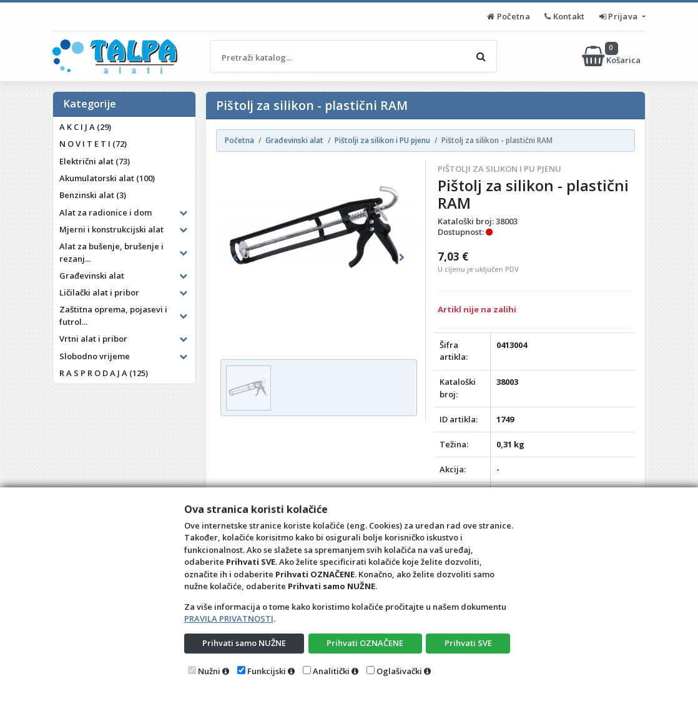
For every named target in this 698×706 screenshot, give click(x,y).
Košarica (612, 56)
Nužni (209, 671)
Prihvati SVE (468, 643)
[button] (235, 257)
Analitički (331, 671)
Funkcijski (266, 671)
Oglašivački (399, 671)
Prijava (619, 16)
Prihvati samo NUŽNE (244, 643)
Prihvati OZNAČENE (365, 643)
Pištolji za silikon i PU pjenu (499, 168)
